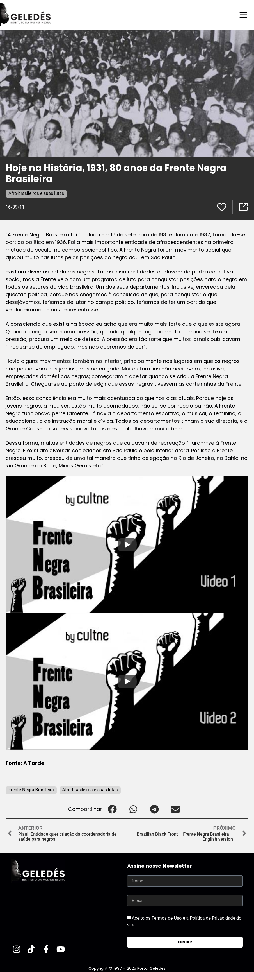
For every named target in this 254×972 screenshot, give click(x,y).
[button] (112, 809)
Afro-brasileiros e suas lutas (36, 193)
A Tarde (33, 762)
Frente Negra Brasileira (31, 789)
